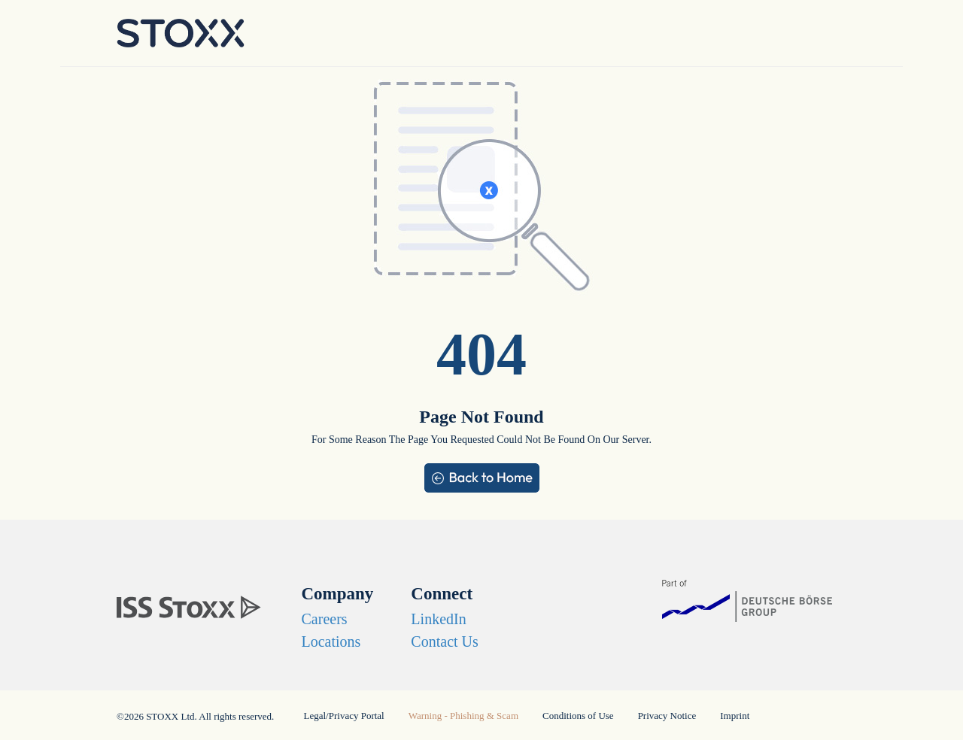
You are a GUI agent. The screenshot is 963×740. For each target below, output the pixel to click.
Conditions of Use (578, 715)
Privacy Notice (667, 715)
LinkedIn (438, 619)
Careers (325, 619)
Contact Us (444, 641)
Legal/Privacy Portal (344, 715)
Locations (331, 641)
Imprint (734, 715)
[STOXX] (180, 601)
